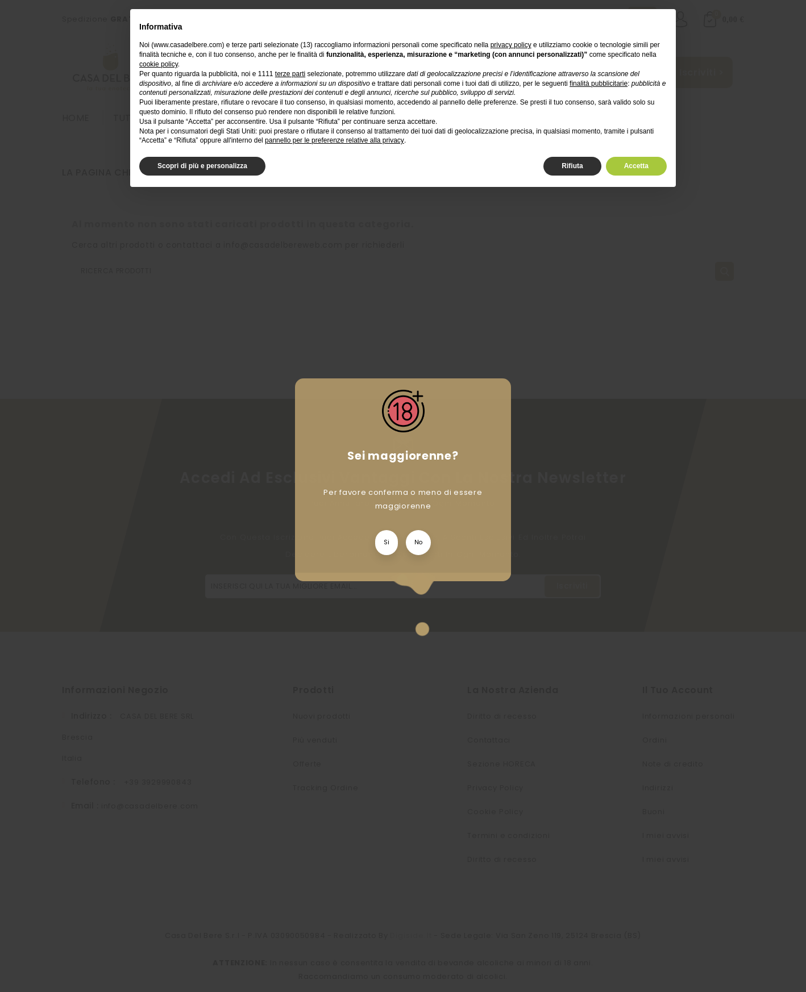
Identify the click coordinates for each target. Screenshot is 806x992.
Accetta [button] (636, 166)
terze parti (290, 74)
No (418, 542)
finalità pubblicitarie (599, 83)
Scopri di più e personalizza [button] (202, 166)
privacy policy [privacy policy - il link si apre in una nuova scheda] (511, 45)
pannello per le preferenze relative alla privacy (334, 140)
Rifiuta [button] (572, 166)
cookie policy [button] (158, 64)
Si (386, 542)
